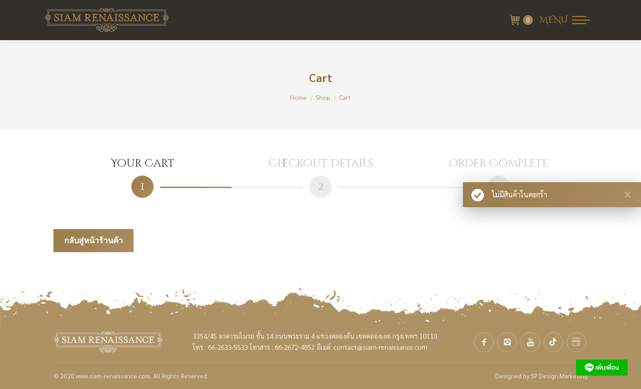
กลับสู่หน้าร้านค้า (93, 240)
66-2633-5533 (228, 347)
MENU (554, 20)
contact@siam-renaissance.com (380, 347)
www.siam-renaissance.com (113, 376)
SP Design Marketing (559, 376)
